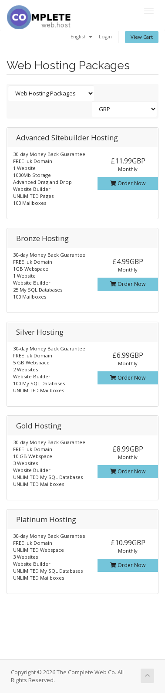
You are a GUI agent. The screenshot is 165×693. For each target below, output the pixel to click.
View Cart (142, 37)
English (81, 36)
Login (105, 36)
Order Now (127, 183)
